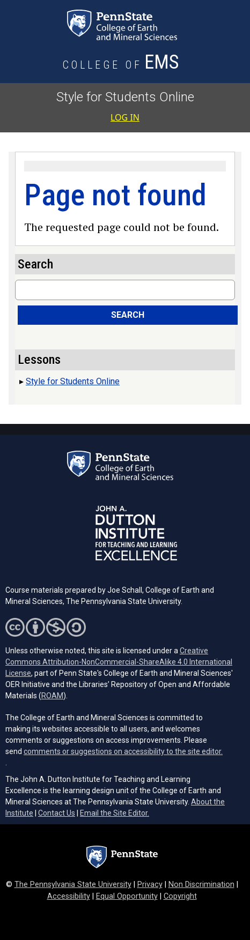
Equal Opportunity (127, 896)
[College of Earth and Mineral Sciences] (122, 65)
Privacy (150, 884)
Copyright (180, 896)
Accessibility (68, 896)
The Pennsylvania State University (72, 884)
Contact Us (56, 813)
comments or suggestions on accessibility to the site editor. (123, 751)
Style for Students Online (125, 97)
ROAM (52, 695)
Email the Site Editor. (114, 813)
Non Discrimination (201, 884)
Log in (125, 117)
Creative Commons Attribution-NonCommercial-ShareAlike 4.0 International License (118, 661)
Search (127, 315)
